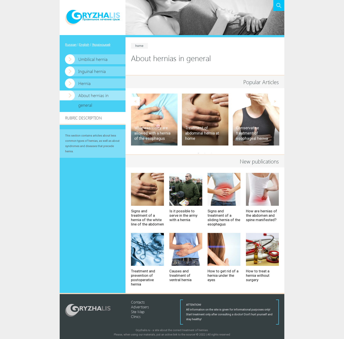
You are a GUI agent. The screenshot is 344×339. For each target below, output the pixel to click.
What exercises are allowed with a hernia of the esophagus (152, 133)
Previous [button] (135, 101)
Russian (71, 45)
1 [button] (198, 153)
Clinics (136, 316)
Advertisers (140, 306)
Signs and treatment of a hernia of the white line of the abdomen (147, 217)
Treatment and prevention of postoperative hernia (143, 277)
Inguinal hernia (92, 71)
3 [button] (211, 153)
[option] (154, 120)
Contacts (138, 302)
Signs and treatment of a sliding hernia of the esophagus (224, 217)
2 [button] (205, 153)
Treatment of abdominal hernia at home (202, 133)
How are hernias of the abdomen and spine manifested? (261, 215)
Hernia (84, 83)
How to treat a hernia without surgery (257, 275)
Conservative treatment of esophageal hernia (252, 133)
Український (101, 45)
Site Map (138, 311)
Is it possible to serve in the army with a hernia (183, 215)
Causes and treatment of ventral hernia (180, 275)
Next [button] (275, 101)
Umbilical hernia (93, 59)
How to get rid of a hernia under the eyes (223, 275)
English (84, 45)
